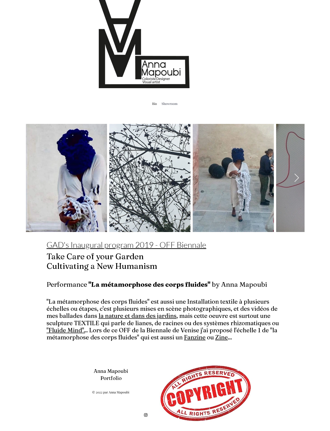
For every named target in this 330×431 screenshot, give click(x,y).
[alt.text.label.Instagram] (145, 415)
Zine (221, 337)
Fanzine (195, 337)
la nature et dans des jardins (137, 315)
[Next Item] (296, 178)
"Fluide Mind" (65, 330)
